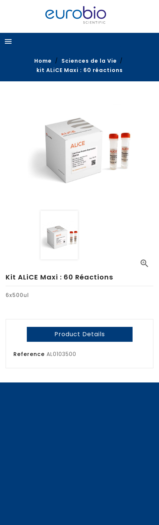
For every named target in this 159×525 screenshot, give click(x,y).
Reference (29, 354)
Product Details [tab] (79, 334)
